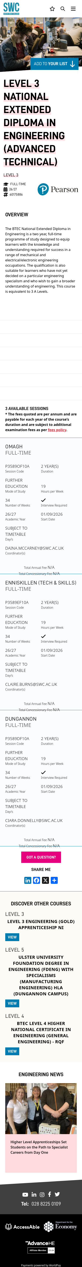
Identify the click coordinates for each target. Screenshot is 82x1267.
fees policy (57, 429)
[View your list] (52, 8)
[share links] (54, 880)
